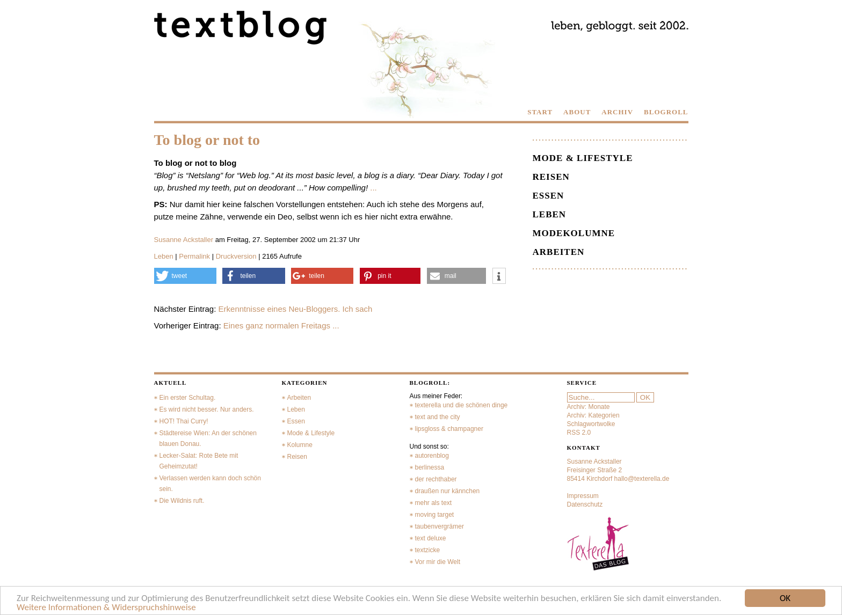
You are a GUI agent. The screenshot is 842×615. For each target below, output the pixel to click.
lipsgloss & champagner (449, 429)
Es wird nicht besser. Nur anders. (206, 409)
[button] (185, 276)
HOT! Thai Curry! (183, 421)
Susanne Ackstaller (184, 240)
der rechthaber (436, 479)
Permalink (194, 256)
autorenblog (432, 455)
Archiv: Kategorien (593, 415)
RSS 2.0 (579, 432)
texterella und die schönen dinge (461, 405)
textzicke (427, 550)
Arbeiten (559, 252)
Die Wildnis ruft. (182, 500)
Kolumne (300, 445)
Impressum (583, 496)
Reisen (551, 177)
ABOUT (577, 112)
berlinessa (430, 467)
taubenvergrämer (439, 526)
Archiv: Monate (588, 407)
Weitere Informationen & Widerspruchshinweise (106, 607)
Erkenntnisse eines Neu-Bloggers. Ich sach (296, 308)
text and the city (437, 417)
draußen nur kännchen (447, 491)
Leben (163, 256)
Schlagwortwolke (591, 424)
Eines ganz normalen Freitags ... (281, 325)
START (540, 112)
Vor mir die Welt (437, 562)
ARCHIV (617, 112)
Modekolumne (574, 233)
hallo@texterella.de (642, 478)
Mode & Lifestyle (583, 158)
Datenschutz (585, 504)
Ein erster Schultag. (187, 397)
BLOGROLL (666, 112)
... (373, 187)
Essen (548, 196)
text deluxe (430, 538)
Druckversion (236, 256)
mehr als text (433, 503)
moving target (434, 514)
